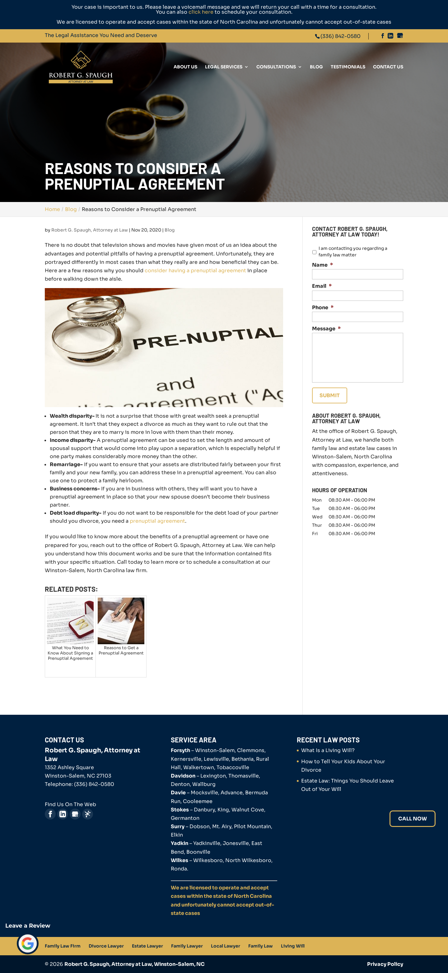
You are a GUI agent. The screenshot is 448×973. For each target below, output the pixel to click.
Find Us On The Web (70, 804)
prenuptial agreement (157, 521)
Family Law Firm (63, 946)
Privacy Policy (385, 964)
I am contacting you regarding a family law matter (353, 252)
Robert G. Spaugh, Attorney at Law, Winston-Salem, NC (134, 964)
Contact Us (388, 67)
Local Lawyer (225, 946)
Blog (316, 67)
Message (326, 329)
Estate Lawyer (147, 946)
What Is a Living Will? (328, 750)
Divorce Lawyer (106, 946)
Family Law (260, 946)
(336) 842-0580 (340, 36)
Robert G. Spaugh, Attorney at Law (89, 230)
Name (322, 265)
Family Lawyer (187, 946)
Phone (323, 308)
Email (322, 286)
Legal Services (223, 67)
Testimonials (348, 67)
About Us (185, 67)
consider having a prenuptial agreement (195, 270)
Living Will (293, 946)
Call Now (412, 818)
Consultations (276, 67)
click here (201, 12)
